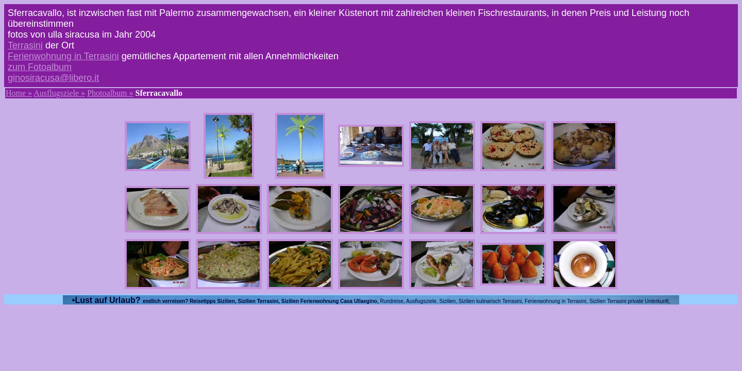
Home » (19, 93)
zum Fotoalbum (40, 67)
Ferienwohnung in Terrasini (63, 56)
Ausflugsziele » (59, 93)
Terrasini (25, 45)
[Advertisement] (371, 337)
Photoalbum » (110, 93)
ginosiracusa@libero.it (53, 78)
